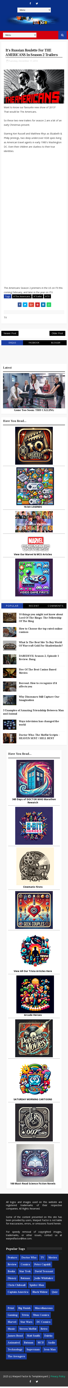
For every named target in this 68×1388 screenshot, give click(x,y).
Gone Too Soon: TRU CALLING (34, 411)
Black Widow (40, 1293)
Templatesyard (40, 1377)
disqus (12, 344)
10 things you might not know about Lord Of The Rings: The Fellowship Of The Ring (41, 619)
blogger (55, 344)
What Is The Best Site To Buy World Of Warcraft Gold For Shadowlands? (41, 645)
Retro (44, 1330)
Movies (52, 1259)
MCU (41, 1344)
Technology (15, 1351)
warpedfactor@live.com (19, 1240)
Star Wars (26, 1323)
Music (11, 1330)
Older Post (57, 334)
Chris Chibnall (16, 1286)
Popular (12, 607)
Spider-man (37, 1286)
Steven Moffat (27, 1330)
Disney (12, 1280)
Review (12, 1266)
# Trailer (38, 296)
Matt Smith (33, 1337)
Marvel (12, 1323)
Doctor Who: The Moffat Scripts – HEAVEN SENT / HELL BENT (39, 738)
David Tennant (44, 1273)
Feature (12, 1259)
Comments (55, 607)
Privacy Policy (57, 1377)
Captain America (18, 1293)
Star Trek (25, 1273)
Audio (51, 1344)
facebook (34, 344)
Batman (25, 1280)
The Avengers (16, 1358)
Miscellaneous (44, 1309)
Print (11, 1309)
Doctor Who (28, 1259)
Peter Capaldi (42, 1266)
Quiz (55, 1293)
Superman (33, 1351)
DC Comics (43, 1323)
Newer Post (10, 334)
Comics (25, 1266)
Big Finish (24, 1309)
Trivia (25, 1316)
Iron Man (50, 1351)
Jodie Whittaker (43, 1280)
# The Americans (21, 296)
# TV (47, 296)
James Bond (15, 1337)
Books (11, 1273)
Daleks (48, 1337)
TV (42, 1259)
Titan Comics (41, 1316)
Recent (34, 607)
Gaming (13, 1316)
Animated (14, 1344)
